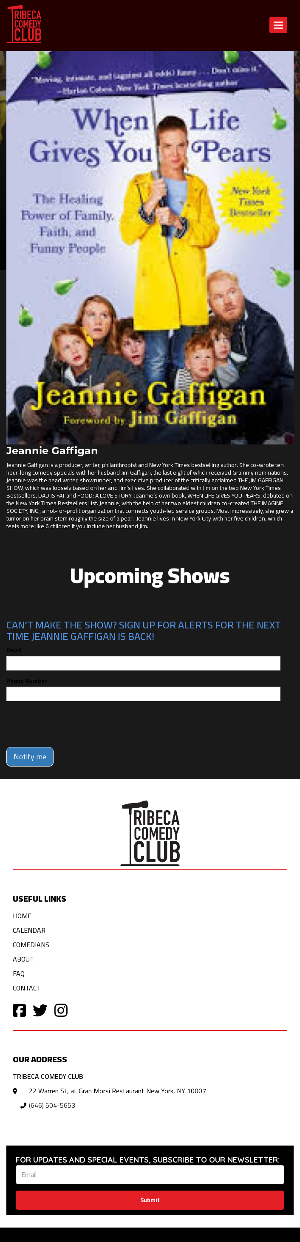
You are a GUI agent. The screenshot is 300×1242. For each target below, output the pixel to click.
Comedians (31, 944)
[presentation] (71, 724)
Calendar (29, 930)
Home (22, 915)
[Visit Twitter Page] (40, 1010)
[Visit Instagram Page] (61, 1010)
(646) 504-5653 (52, 1105)
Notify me (30, 757)
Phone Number (26, 681)
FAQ (19, 973)
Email (14, 650)
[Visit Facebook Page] (19, 1010)
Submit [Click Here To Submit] (150, 1199)
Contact (27, 988)
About (23, 959)
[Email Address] (150, 1174)
